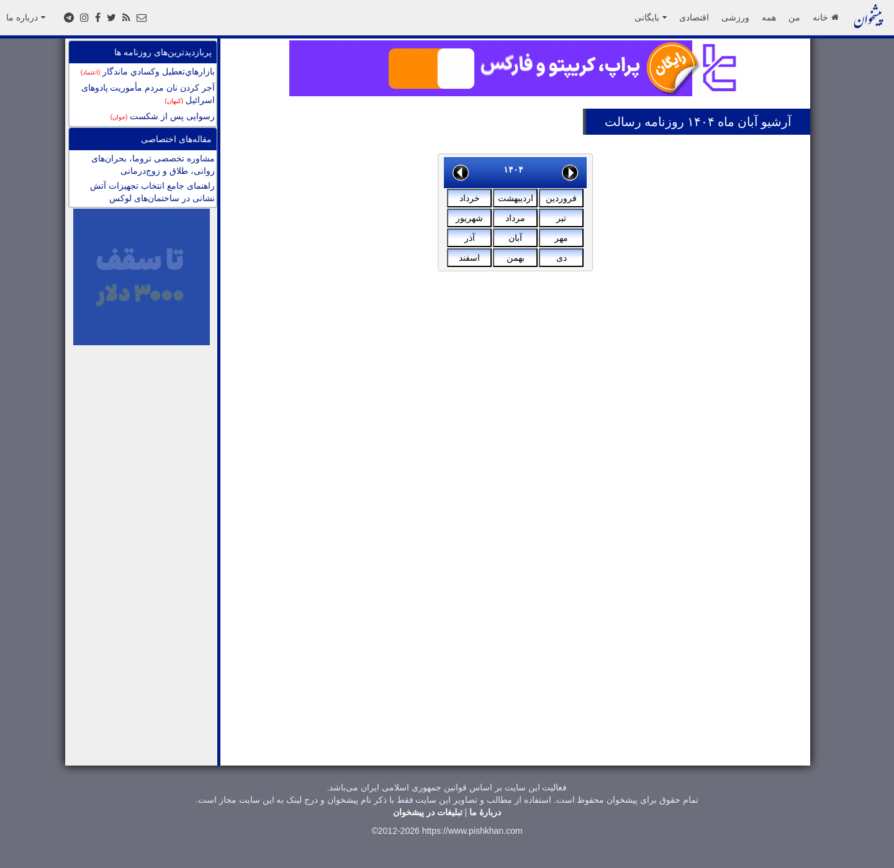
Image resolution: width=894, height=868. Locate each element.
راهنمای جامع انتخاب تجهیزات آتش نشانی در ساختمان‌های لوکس (152, 192)
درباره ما (25, 17)
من (794, 17)
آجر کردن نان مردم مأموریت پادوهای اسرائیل (148, 94)
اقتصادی (694, 17)
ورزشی (735, 17)
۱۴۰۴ (513, 169)
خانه (825, 17)
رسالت (623, 122)
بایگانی (650, 17)
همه (769, 17)
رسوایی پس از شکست (163, 116)
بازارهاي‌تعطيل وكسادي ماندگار (148, 71)
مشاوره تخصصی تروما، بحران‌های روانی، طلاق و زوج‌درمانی (153, 164)
